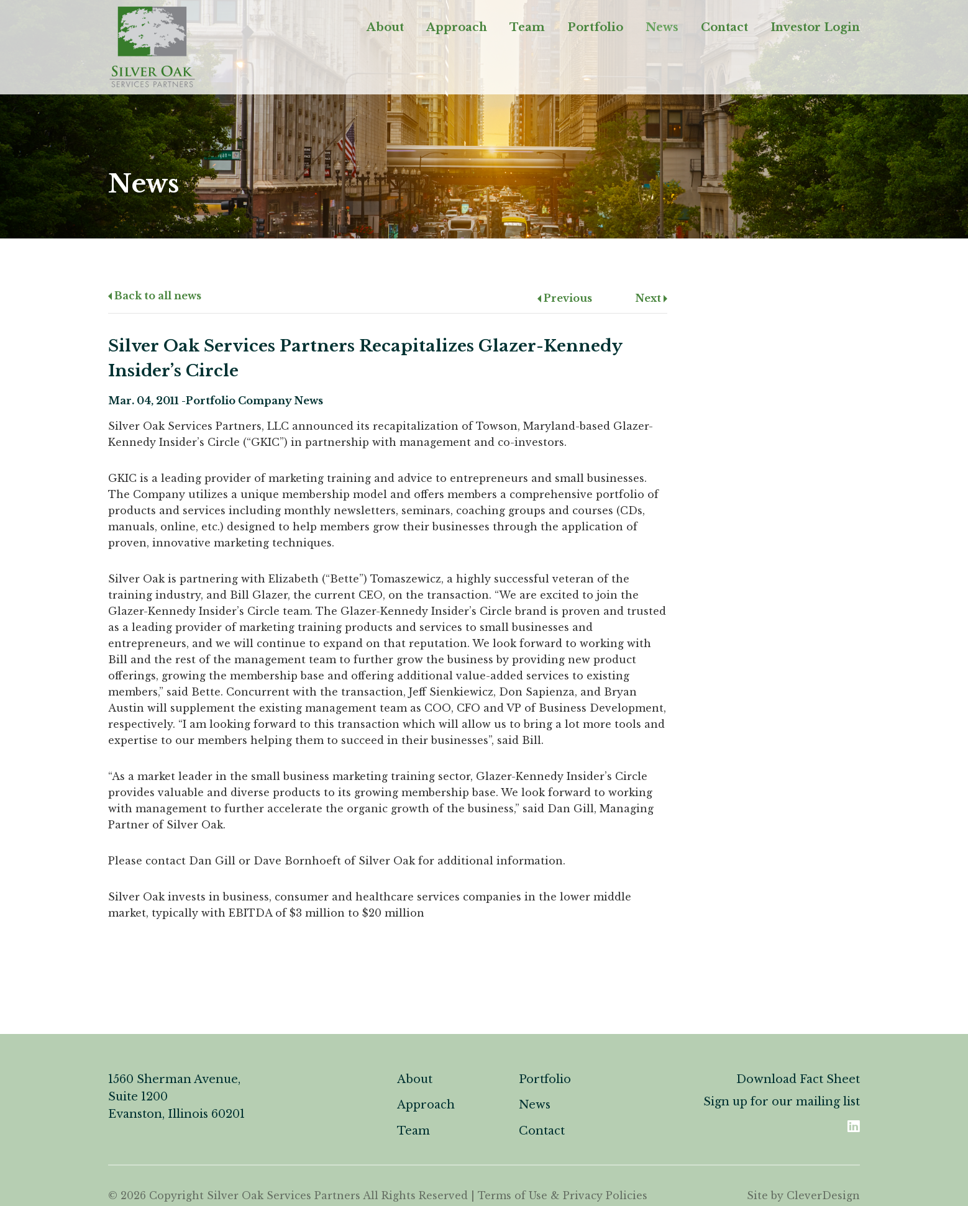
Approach (456, 27)
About (385, 27)
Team (527, 27)
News (662, 27)
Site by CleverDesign (803, 1195)
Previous (564, 298)
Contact (724, 27)
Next (651, 298)
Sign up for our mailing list (781, 1102)
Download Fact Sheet (798, 1079)
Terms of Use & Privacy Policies (562, 1195)
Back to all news (154, 295)
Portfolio (595, 27)
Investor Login (815, 27)
